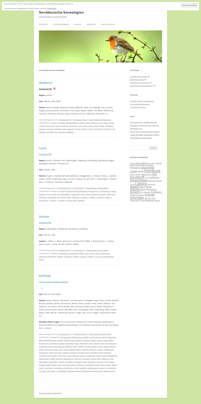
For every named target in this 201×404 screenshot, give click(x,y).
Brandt (100, 340)
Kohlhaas (45, 276)
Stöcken (44, 216)
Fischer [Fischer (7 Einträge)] (150, 165)
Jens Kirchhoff (79, 188)
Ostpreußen (53, 362)
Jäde (59, 353)
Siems (103, 365)
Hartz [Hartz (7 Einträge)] (132, 174)
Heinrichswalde (69, 349)
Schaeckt (70, 129)
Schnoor (84, 129)
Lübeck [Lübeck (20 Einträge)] (141, 183)
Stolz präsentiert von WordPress (50, 393)
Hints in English (108, 24)
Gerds (100, 346)
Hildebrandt (108, 349)
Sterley (114, 365)
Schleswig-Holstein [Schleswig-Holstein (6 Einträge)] (137, 195)
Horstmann (43, 353)
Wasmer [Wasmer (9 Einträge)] (149, 200)
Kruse (69, 356)
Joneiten (65, 353)
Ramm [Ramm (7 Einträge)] (144, 189)
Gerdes (94, 346)
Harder (55, 349)
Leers (65, 179)
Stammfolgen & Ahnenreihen (100, 120)
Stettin (41, 368)
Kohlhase (42, 356)
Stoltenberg (58, 368)
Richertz (58, 129)
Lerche (88, 194)
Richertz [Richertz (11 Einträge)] (134, 192)
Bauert (62, 123)
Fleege (111, 123)
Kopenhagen (65, 194)
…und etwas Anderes (138, 107)
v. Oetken (52, 200)
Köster (54, 356)
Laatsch (82, 356)
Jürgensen (73, 353)
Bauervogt (112, 337)
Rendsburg (52, 197)
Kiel (58, 194)
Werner (95, 371)
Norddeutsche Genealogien (61, 12)
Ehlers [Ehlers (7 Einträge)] (144, 165)
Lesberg (94, 194)
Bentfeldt (47, 340)
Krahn (59, 356)
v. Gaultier (100, 197)
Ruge (59, 365)
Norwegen (102, 194)
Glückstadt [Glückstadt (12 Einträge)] (147, 167)
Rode (64, 129)
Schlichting (80, 365)
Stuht (76, 368)
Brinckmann (43, 343)
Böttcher (94, 123)
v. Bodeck (84, 197)
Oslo (111, 359)
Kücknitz (75, 356)
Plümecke (92, 362)
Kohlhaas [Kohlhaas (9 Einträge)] (154, 177)
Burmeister (70, 343)
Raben (111, 362)
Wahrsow (71, 371)
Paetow (61, 362)
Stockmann (49, 368)
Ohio (98, 359)
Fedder (81, 346)
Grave (92, 253)
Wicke (101, 371)
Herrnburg (93, 349)
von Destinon (111, 368)
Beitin (41, 340)
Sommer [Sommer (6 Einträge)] (148, 198)
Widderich (45, 83)
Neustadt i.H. (68, 359)
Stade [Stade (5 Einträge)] (153, 198)
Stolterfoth (98, 129)
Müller (102, 126)
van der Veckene (107, 256)
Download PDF (45, 89)
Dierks (90, 343)
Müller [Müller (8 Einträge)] (149, 186)
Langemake (75, 194)
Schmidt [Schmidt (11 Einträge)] (149, 194)
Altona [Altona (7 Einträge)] (139, 163)
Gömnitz (112, 346)
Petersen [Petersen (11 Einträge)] (135, 189)
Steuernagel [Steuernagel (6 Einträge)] (134, 200)
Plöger (84, 362)
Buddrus (61, 343)
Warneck (61, 132)
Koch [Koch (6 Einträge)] (147, 178)
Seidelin (97, 365)
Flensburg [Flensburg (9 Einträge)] (135, 167)
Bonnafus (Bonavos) (80, 191)
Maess (96, 126)
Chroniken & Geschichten (139, 83)
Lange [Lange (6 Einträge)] (132, 184)
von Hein (42, 371)
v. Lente (97, 256)
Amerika (85, 337)
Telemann (75, 197)
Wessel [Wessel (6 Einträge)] (157, 200)
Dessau (113, 191)
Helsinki (85, 349)
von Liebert (51, 371)
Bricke (105, 340)
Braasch (87, 340)
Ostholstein (43, 362)
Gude (54, 194)
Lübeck (85, 126)
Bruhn (86, 253)
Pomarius (50, 129)
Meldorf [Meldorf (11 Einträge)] (134, 186)
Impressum (91, 24)
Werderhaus (86, 371)
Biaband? (75, 123)
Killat (95, 353)
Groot (47, 126)
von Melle (49, 132)
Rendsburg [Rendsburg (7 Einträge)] (152, 189)
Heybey (100, 349)
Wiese (106, 371)
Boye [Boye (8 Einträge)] (144, 163)
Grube (41, 349)
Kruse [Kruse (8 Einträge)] (159, 180)
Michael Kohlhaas (80, 120)
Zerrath (112, 371)
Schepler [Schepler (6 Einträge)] (147, 192)
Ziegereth (80, 200)
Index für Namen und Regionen (142, 101)
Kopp (49, 356)
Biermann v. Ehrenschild (69, 253)
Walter (41, 259)
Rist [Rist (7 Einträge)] (141, 192)
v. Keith (107, 197)
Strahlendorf (69, 368)
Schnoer (77, 129)
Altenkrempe (77, 337)
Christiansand (104, 191)
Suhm (43, 148)
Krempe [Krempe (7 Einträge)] (152, 180)
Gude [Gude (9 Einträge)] (141, 171)
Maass (90, 126)
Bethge (69, 123)
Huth (55, 353)
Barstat (98, 337)
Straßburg (68, 256)
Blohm (82, 123)
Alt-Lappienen (65, 337)
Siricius (91, 129)
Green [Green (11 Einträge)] (133, 171)
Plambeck (78, 362)
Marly (104, 356)
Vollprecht (107, 129)
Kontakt (77, 24)
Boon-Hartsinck (77, 340)
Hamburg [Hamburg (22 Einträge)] (152, 170)
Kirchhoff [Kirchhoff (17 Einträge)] (137, 177)
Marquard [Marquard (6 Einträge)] (151, 184)
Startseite (43, 24)
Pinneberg (43, 197)
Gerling (106, 346)
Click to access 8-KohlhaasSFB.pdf (53, 282)
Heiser (78, 349)
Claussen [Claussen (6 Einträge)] (158, 163)
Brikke (111, 340)
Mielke (52, 359)
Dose (102, 343)
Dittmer (97, 343)
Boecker (67, 340)
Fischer (105, 123)
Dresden (42, 194)
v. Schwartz (61, 200)
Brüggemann (93, 191)
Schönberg (89, 365)
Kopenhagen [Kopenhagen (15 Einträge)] (139, 180)
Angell (62, 191)
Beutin (54, 340)
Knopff (100, 353)
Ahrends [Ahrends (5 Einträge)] (133, 163)
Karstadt (80, 353)
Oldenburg (109, 126)
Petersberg (69, 362)
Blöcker (60, 340)
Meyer (46, 359)
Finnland (87, 346)
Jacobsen (64, 126)
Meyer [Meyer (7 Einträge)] (142, 187)
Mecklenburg (112, 356)
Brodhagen (53, 343)
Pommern (100, 362)
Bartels (104, 337)
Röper (54, 365)
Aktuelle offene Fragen (138, 76)
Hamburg (48, 349)
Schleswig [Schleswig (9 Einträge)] (156, 192)
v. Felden (91, 197)
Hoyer (58, 126)
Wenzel (78, 371)
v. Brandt (82, 256)
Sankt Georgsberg (69, 365)
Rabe (107, 362)
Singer (108, 365)
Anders (92, 337)
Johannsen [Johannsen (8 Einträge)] (147, 174)
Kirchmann (73, 126)
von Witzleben (61, 371)
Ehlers (50, 346)
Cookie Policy (51, 8)
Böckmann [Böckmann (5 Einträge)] (151, 163)
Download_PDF (45, 154)
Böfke (81, 253)
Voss (56, 132)
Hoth (51, 353)
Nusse (93, 359)
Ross (58, 197)
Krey (64, 356)
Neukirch (59, 359)
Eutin (75, 346)
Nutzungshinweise (61, 24)
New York (78, 359)
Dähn (77, 343)
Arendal (69, 191)
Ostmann (42, 129)
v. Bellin (75, 256)
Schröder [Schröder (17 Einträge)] (137, 197)
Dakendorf (84, 343)
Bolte (88, 123)
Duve (100, 123)
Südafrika (83, 368)
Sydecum (101, 368)
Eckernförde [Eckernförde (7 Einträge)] (135, 165)
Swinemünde (92, 368)
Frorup (48, 194)
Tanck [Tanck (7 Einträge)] (142, 200)
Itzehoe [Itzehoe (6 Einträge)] (138, 174)
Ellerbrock (69, 346)
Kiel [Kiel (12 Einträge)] (154, 174)
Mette (41, 359)
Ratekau (42, 365)
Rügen (63, 197)
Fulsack (42, 126)
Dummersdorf (110, 343)
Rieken (48, 365)
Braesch (94, 340)
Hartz (61, 349)
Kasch (87, 353)
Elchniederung (58, 346)
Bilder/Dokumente (137, 79)
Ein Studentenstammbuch (140, 104)
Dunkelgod (43, 346)
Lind (79, 126)
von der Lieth (71, 200)
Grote (53, 126)
